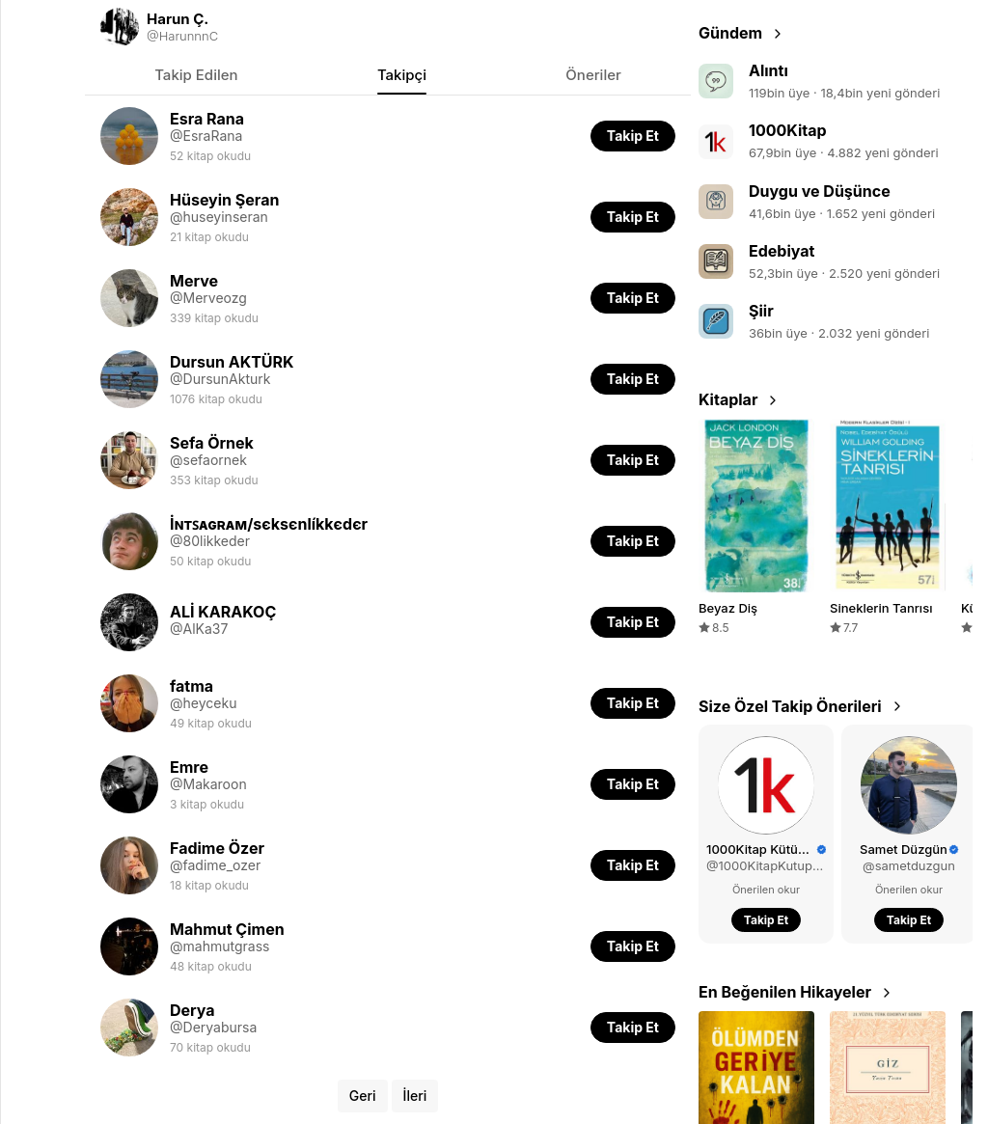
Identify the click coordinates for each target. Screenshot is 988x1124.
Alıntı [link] (768, 70)
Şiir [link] (761, 310)
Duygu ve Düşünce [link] (820, 191)
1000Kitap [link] (788, 130)
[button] (632, 136)
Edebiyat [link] (781, 250)
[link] (388, 27)
